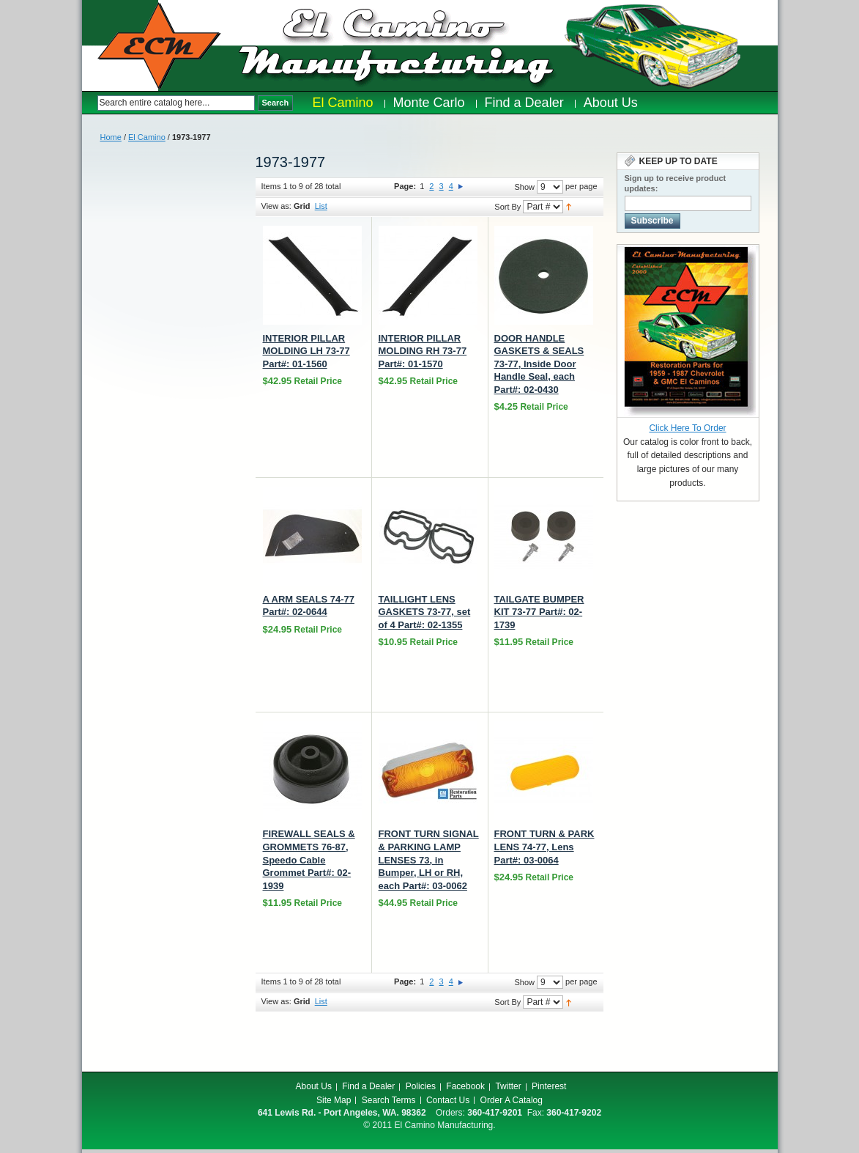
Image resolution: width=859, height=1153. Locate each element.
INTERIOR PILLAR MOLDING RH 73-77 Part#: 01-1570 (423, 351)
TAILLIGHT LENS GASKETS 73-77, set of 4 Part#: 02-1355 (425, 612)
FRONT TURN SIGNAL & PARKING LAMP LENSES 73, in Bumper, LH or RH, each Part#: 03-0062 (429, 859)
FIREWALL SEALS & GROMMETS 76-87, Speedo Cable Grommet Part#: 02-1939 (309, 859)
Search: (89, 103)
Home (111, 137)
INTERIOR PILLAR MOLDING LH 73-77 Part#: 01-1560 (306, 351)
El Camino (147, 137)
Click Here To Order (687, 428)
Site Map (333, 1100)
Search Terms (389, 1100)
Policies (421, 1086)
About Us (314, 1086)
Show (524, 187)
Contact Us (447, 1100)
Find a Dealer (368, 1086)
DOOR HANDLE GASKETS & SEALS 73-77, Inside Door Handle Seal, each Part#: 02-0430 (539, 364)
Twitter (508, 1086)
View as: (276, 206)
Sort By (507, 206)
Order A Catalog (511, 1100)
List (321, 206)
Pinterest (549, 1086)
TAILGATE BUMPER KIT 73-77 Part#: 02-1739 (539, 612)
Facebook (465, 1086)
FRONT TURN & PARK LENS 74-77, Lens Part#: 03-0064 (544, 846)
